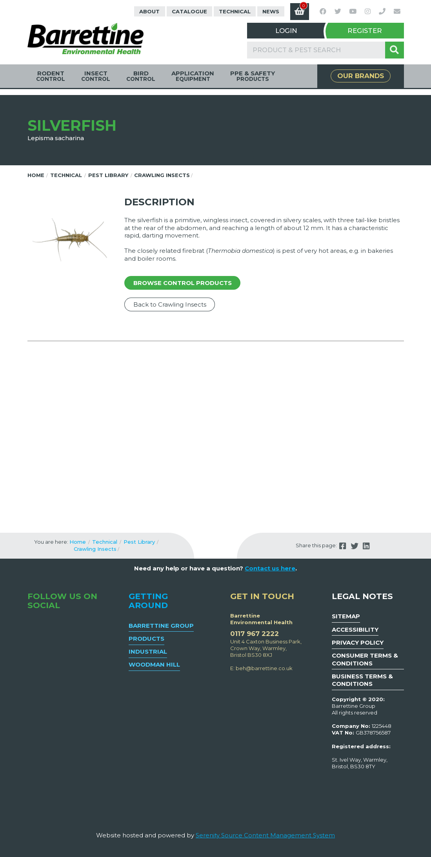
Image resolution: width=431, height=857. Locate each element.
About (149, 11)
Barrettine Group (161, 625)
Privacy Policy (358, 642)
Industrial (148, 651)
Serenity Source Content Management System (265, 835)
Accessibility (355, 629)
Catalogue (189, 11)
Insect (95, 75)
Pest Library (108, 175)
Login (286, 31)
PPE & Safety (252, 75)
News (270, 11)
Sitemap (346, 616)
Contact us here (270, 568)
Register (364, 31)
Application (192, 75)
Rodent (50, 75)
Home (35, 175)
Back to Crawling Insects (169, 304)
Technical (235, 11)
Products (146, 638)
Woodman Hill (154, 664)
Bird (140, 75)
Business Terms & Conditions (362, 680)
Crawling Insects (162, 175)
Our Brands (360, 76)
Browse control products (182, 283)
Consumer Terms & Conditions (365, 659)
